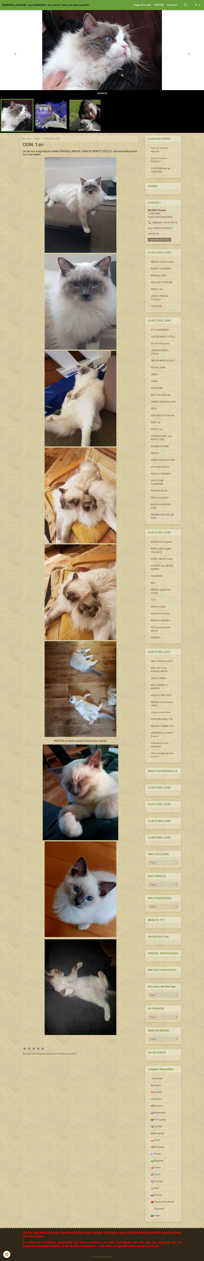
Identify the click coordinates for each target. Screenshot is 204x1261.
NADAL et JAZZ (159, 275)
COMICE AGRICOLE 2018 (163, 460)
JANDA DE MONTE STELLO (160, 352)
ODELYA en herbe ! (160, 497)
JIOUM (154, 374)
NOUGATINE (157, 388)
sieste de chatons (160, 467)
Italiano (156, 1099)
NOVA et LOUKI (158, 606)
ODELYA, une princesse (162, 261)
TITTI (153, 600)
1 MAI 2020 (156, 306)
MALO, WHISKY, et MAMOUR (159, 687)
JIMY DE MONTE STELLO (163, 360)
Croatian (157, 1181)
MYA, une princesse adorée (160, 629)
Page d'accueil (142, 5)
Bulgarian (157, 1160)
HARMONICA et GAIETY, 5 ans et (162, 735)
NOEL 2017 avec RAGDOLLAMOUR (159, 670)
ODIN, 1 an (155, 422)
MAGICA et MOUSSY (161, 473)
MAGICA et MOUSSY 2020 (161, 506)
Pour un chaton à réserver (159, 150)
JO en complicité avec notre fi (162, 755)
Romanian (157, 1133)
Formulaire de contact (159, 240)
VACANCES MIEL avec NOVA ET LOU (161, 438)
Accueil (26, 138)
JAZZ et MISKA (158, 678)
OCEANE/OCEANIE (160, 446)
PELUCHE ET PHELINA (161, 282)
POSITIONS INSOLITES (162, 719)
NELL (153, 583)
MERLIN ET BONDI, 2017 (162, 726)
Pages (37, 138)
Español (156, 1092)
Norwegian (158, 1147)
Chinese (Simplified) (162, 1202)
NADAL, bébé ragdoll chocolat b (161, 550)
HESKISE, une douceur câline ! (162, 704)
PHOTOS (159, 5)
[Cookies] (6, 1254)
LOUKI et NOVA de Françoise (159, 298)
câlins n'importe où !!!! (162, 661)
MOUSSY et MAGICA (161, 268)
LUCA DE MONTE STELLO (163, 336)
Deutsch (157, 1106)
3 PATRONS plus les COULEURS (160, 170)
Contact (172, 5)
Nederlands (158, 1112)
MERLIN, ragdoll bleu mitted (161, 591)
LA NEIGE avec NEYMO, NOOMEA (162, 567)
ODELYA (155, 453)
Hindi (155, 1188)
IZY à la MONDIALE (160, 330)
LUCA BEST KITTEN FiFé (163, 415)
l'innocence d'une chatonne (159, 745)
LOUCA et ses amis (160, 613)
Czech (155, 1174)
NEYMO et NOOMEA (160, 620)
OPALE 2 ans (157, 289)
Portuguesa (158, 1119)
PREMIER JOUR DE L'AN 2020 (162, 516)
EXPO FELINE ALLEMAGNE (157, 482)
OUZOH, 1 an (157, 429)
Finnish (156, 1154)
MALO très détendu (160, 395)
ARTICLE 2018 (158, 367)
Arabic (155, 1215)
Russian (156, 1195)
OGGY (154, 408)
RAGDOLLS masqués (161, 542)
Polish (155, 1140)
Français (157, 1078)
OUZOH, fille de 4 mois (162, 559)
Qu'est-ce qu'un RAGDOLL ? (159, 160)
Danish (156, 1167)
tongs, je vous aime (161, 712)
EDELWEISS (156, 576)
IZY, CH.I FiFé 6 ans (160, 343)
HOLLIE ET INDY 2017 (161, 695)
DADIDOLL (156, 637)
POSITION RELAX (159, 491)
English (156, 1085)
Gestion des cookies (102, 1257)
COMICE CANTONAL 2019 (163, 402)
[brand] (45, 5)
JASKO (154, 381)
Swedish (156, 1126)
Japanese (157, 1208)
